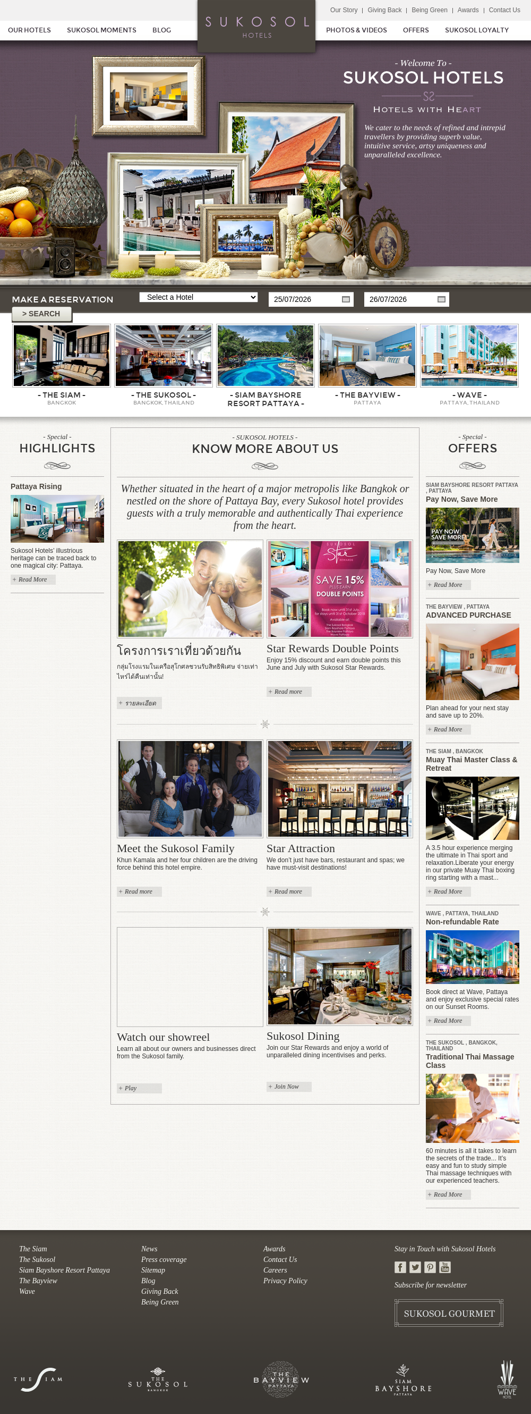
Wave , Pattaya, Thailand (462, 913)
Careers (275, 1270)
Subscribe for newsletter (431, 1285)
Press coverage (163, 1260)
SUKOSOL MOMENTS (101, 30)
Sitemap (153, 1270)
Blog (148, 1281)
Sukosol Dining (303, 1035)
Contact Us (504, 10)
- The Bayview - (367, 395)
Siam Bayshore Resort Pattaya (64, 1270)
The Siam (33, 1249)
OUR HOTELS (29, 30)
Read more (288, 691)
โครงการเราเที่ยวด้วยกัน (179, 651)
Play (130, 1088)
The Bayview (38, 1281)
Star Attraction (301, 848)
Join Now (287, 1086)
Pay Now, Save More (462, 499)
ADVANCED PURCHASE (468, 615)
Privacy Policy (285, 1281)
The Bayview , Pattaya (458, 607)
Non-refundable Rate (462, 922)
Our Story (343, 10)
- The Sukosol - (163, 395)
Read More (33, 579)
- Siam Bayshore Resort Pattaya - (265, 399)
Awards (468, 10)
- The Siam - (61, 395)
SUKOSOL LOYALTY (477, 30)
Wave (27, 1291)
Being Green (429, 10)
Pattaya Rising (36, 486)
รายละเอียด (140, 703)
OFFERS (416, 30)
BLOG (161, 30)
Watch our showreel (163, 1036)
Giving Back (384, 10)
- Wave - (469, 395)
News (149, 1249)
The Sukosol (37, 1260)
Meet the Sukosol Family (176, 848)
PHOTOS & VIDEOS (356, 30)
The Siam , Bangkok (454, 751)
